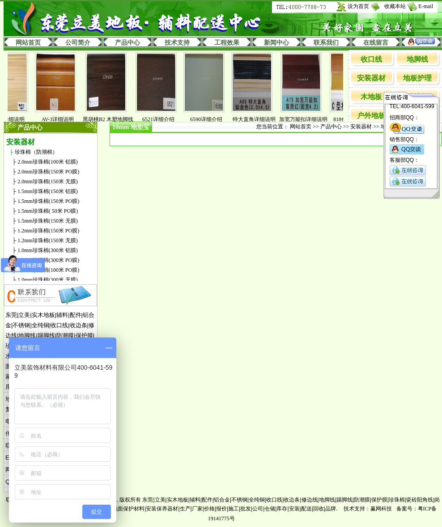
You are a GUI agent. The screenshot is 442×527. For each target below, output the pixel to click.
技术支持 (177, 42)
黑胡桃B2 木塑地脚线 (110, 119)
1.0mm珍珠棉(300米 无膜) (47, 280)
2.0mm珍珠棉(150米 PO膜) (48, 172)
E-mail (425, 6)
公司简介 (77, 42)
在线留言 (375, 42)
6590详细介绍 (208, 119)
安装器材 (371, 78)
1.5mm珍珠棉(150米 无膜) (47, 221)
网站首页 (28, 42)
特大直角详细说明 (256, 119)
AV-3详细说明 (60, 119)
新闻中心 (276, 42)
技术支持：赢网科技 (368, 509)
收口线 (371, 59)
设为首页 (358, 6)
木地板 (371, 97)
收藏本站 (395, 6)
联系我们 (326, 42)
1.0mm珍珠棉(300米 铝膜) (47, 250)
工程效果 (226, 42)
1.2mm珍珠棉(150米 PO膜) (48, 231)
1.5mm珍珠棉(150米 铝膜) (47, 191)
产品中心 (127, 42)
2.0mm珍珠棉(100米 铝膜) (47, 162)
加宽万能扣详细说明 (305, 119)
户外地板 (371, 115)
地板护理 (417, 78)
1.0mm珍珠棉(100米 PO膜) (48, 270)
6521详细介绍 (160, 119)
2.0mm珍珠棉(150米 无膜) (47, 181)
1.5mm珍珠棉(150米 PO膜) (48, 201)
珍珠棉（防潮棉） (36, 152)
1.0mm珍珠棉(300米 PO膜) (48, 260)
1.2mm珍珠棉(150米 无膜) (47, 240)
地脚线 (417, 59)
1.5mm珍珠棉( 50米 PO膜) (47, 211)
